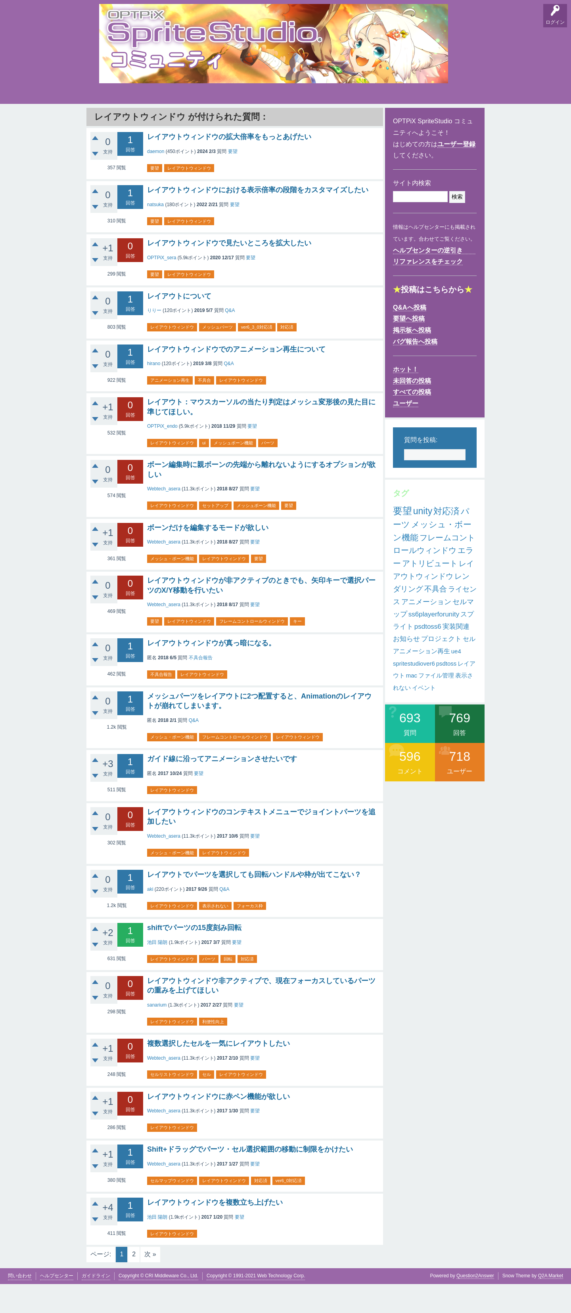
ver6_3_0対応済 (256, 356)
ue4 (456, 680)
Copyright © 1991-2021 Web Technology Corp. (256, 1304)
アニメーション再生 (170, 409)
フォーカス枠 (249, 934)
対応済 (286, 356)
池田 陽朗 (157, 971)
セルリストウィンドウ (172, 1103)
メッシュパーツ (217, 356)
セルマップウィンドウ (172, 1209)
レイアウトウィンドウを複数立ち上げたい (215, 1231)
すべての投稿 (412, 420)
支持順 (208, 119)
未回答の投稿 (412, 409)
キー (296, 650)
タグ (232, 117)
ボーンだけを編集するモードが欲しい (207, 556)
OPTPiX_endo (162, 455)
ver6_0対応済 (288, 1209)
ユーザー (405, 432)
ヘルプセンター (56, 1304)
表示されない (215, 934)
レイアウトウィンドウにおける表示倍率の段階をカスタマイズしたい (257, 219)
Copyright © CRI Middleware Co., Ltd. (158, 1304)
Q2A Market (550, 1304)
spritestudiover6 (414, 692)
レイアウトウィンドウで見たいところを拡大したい (229, 272)
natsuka (155, 233)
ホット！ (405, 398)
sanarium (157, 1034)
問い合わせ (20, 1304)
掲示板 (156, 119)
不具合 (204, 409)
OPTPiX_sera (161, 286)
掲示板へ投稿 (412, 359)
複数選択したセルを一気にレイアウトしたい (218, 1072)
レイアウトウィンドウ (189, 197)
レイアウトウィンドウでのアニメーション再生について (236, 378)
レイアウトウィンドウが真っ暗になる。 (211, 672)
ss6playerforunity (434, 643)
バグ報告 (182, 119)
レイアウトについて (179, 325)
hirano (153, 392)
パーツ (267, 471)
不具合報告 (201, 686)
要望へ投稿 (409, 347)
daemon (155, 180)
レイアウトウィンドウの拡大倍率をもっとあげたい (229, 166)
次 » (150, 1283)
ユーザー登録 (456, 173)
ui (203, 471)
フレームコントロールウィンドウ (251, 650)
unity (423, 540)
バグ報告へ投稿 (415, 370)
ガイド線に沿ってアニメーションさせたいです (222, 788)
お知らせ (406, 668)
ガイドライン (96, 1304)
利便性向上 (213, 1050)
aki (150, 918)
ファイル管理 (436, 704)
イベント (424, 716)
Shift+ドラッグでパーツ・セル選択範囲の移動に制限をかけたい (250, 1178)
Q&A (107, 119)
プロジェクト (441, 668)
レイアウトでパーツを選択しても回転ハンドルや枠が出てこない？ (254, 903)
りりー (154, 339)
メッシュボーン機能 (233, 471)
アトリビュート (430, 592)
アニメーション (426, 631)
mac (411, 704)
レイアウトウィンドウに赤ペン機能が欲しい (218, 1125)
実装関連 (456, 655)
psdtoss (446, 692)
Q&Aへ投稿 (409, 336)
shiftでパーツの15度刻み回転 (194, 957)
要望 (132, 119)
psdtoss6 (427, 655)
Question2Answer (475, 1304)
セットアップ (215, 534)
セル (206, 1103)
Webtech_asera (163, 518)
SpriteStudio (459, 119)
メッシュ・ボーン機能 (172, 587)
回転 (227, 987)
